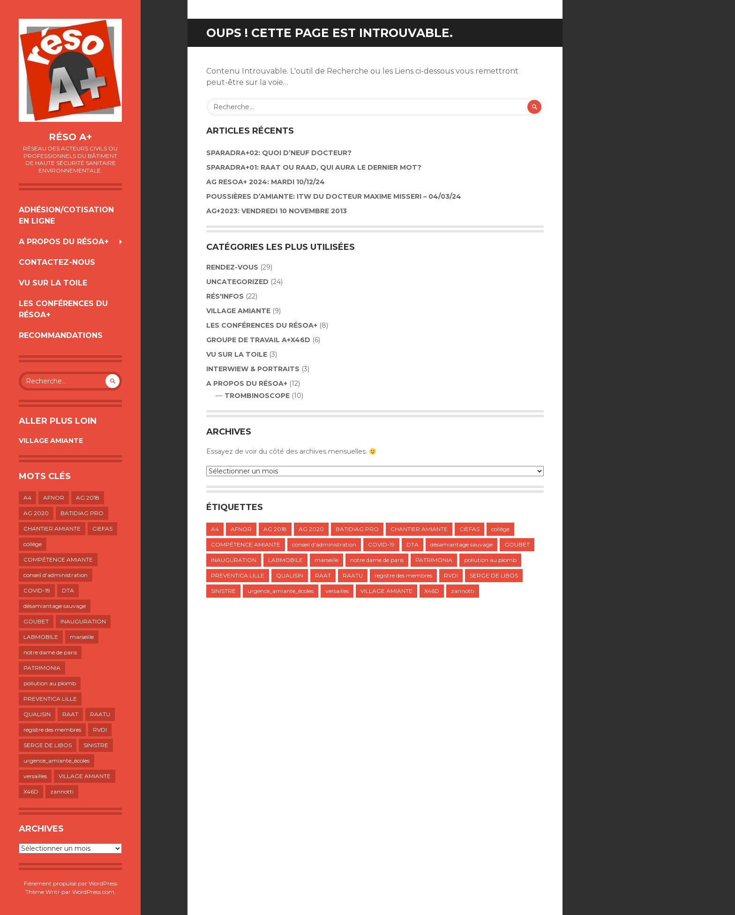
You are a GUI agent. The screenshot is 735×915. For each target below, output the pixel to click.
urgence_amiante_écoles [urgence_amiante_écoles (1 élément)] (56, 760)
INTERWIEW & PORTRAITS (253, 369)
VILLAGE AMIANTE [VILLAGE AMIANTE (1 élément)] (85, 776)
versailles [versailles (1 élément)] (35, 776)
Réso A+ (70, 136)
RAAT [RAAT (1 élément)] (70, 714)
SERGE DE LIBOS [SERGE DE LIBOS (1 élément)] (47, 745)
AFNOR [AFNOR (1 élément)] (53, 497)
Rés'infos (225, 296)
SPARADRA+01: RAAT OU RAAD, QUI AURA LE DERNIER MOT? (313, 167)
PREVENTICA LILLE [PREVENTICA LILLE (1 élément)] (50, 698)
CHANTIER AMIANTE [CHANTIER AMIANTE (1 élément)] (52, 528)
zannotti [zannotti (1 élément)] (62, 791)
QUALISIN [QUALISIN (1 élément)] (37, 714)
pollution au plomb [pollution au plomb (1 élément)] (49, 683)
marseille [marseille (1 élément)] (82, 636)
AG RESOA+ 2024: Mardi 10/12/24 (265, 182)
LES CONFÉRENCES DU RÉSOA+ (63, 309)
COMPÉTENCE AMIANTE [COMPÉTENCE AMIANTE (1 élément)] (58, 559)
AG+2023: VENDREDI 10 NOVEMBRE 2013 (276, 211)
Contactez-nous (57, 262)
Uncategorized (237, 282)
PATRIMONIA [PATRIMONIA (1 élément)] (41, 667)
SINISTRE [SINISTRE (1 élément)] (95, 745)
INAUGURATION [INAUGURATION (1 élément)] (83, 621)
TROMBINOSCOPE (257, 395)
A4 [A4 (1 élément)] (27, 497)
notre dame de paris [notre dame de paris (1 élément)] (50, 652)
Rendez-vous (232, 267)
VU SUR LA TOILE (53, 282)
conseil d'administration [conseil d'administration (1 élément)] (55, 574)
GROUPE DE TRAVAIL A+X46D (258, 340)
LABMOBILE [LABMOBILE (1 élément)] (40, 636)
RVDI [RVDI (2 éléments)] (100, 729)
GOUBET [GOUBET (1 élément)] (36, 621)
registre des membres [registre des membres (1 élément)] (52, 729)
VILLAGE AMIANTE (51, 440)
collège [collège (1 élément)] (32, 544)
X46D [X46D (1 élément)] (30, 791)
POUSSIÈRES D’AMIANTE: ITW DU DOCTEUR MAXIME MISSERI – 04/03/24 (333, 196)
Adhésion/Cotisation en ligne (66, 215)
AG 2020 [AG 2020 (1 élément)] (36, 513)
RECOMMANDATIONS (61, 335)
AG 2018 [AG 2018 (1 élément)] (87, 497)
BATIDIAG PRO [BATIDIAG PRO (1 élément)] (82, 513)
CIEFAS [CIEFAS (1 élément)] (102, 528)
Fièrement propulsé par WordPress (70, 883)
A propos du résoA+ (64, 241)
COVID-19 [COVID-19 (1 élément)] (36, 590)
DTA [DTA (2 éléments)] (68, 590)
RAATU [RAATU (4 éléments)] (100, 714)
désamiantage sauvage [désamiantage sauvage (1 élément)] (54, 605)
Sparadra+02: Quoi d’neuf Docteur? (279, 153)
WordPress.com (93, 891)
